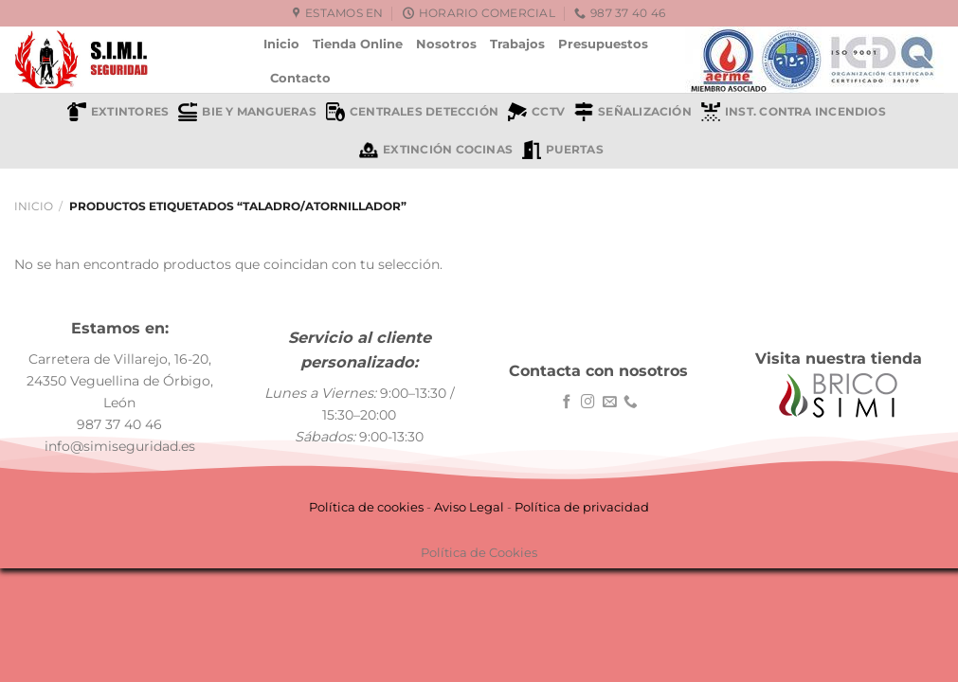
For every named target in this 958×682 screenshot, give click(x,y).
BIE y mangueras (247, 111)
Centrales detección (412, 111)
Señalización (633, 111)
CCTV (536, 111)
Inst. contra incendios (793, 111)
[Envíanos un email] (610, 402)
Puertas (563, 149)
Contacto (300, 77)
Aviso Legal (469, 506)
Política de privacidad (582, 506)
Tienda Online (358, 43)
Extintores (118, 111)
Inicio (281, 43)
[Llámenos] (631, 402)
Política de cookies (366, 506)
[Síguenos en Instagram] (588, 402)
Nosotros (446, 43)
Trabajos (517, 43)
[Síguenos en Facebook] (567, 402)
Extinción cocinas (436, 149)
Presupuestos (603, 43)
